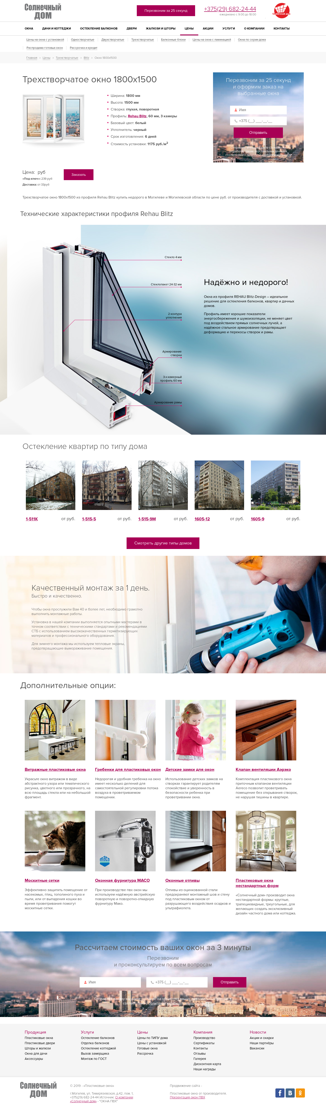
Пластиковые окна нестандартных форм (266, 877)
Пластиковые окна (39, 1038)
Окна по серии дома (252, 40)
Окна (29, 28)
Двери (132, 28)
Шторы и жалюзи (38, 1048)
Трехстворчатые (142, 40)
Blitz (86, 58)
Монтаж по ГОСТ (94, 1059)
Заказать (78, 174)
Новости (258, 1032)
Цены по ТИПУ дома (152, 1038)
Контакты (282, 28)
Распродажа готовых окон (45, 48)
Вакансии (257, 1048)
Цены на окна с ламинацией (212, 40)
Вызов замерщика (95, 1054)
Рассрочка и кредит (83, 48)
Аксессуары (34, 1059)
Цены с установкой (151, 1043)
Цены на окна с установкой (45, 40)
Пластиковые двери (40, 1043)
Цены (189, 28)
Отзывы (200, 1054)
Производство (204, 1038)
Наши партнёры (262, 1043)
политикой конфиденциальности (269, 155)
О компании (254, 28)
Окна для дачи (36, 1054)
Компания (203, 1032)
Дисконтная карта (207, 1064)
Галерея (200, 1059)
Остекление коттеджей (98, 1048)
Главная (31, 58)
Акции (208, 28)
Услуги (229, 28)
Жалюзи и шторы (161, 28)
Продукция (35, 1032)
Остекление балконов (99, 28)
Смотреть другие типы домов (163, 543)
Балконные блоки (173, 40)
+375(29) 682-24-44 (230, 9)
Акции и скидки (262, 1038)
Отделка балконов (95, 1043)
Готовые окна (147, 1048)
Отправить (258, 133)
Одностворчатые (82, 40)
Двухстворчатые (112, 40)
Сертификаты (204, 1043)
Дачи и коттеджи (56, 28)
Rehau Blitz (137, 116)
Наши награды (205, 1069)
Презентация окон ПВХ (187, 1097)
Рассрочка (145, 1054)
